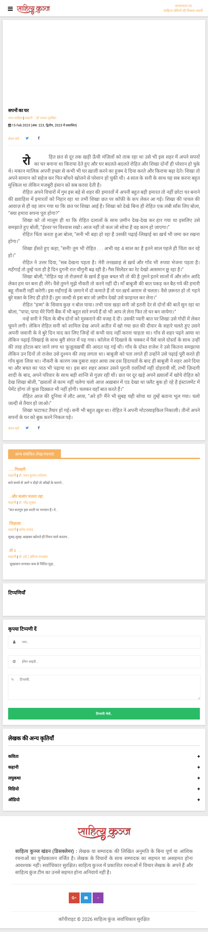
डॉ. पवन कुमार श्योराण (33, 475)
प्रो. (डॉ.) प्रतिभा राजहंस (33, 557)
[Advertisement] (104, 66)
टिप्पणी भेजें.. (104, 714)
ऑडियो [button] (104, 799)
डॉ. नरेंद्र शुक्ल (27, 503)
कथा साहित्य (15, 118)
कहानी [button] (104, 767)
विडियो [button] (104, 789)
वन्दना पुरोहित (46, 118)
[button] (27, 138)
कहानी (28, 118)
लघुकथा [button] (104, 778)
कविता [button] (104, 756)
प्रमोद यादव (26, 530)
